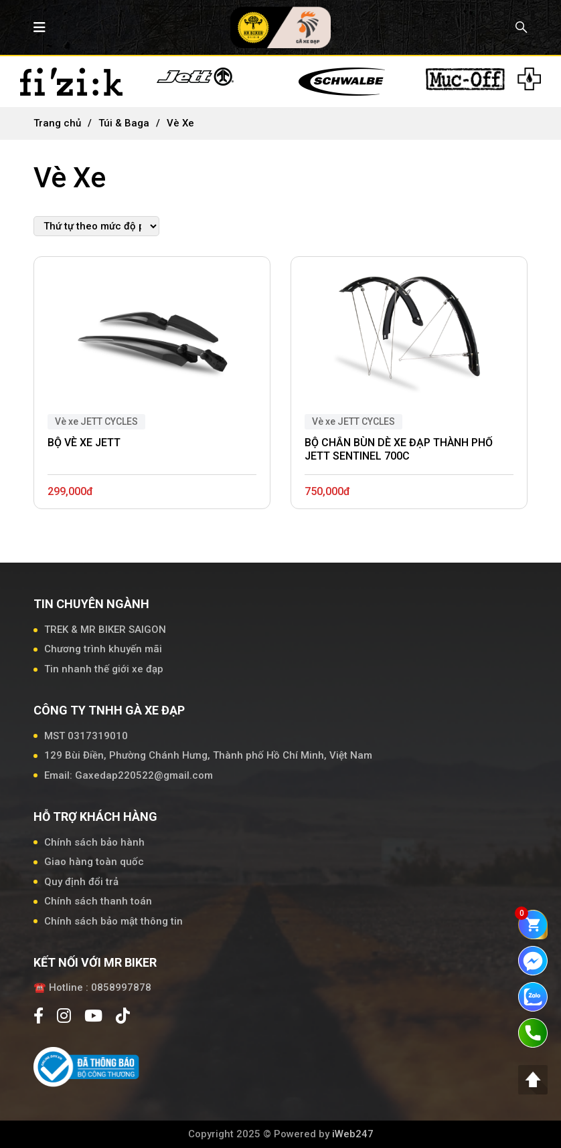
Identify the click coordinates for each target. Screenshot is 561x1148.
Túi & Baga (123, 123)
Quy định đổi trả (81, 882)
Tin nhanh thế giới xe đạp (103, 669)
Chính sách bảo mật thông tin (113, 921)
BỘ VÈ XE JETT (84, 442)
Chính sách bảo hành (94, 842)
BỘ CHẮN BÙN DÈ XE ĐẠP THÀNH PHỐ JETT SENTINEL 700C (399, 449)
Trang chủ (57, 123)
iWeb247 (353, 1134)
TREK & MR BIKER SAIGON (105, 630)
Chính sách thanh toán (98, 901)
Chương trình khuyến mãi (103, 649)
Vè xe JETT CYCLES (96, 421)
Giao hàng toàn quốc (94, 862)
